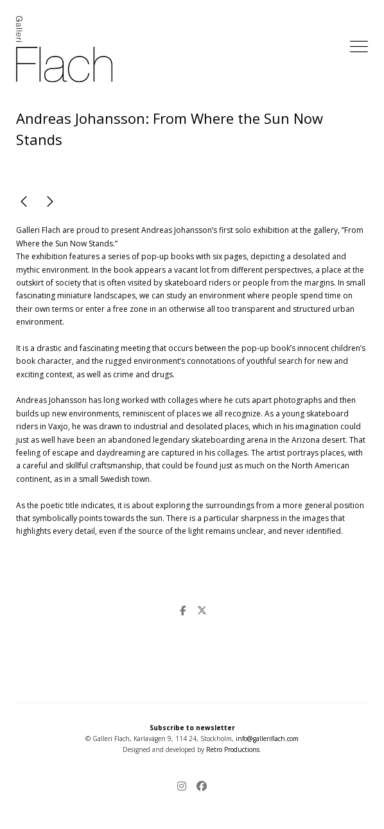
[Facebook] (199, 787)
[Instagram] (184, 787)
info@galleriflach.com (267, 738)
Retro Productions (232, 749)
